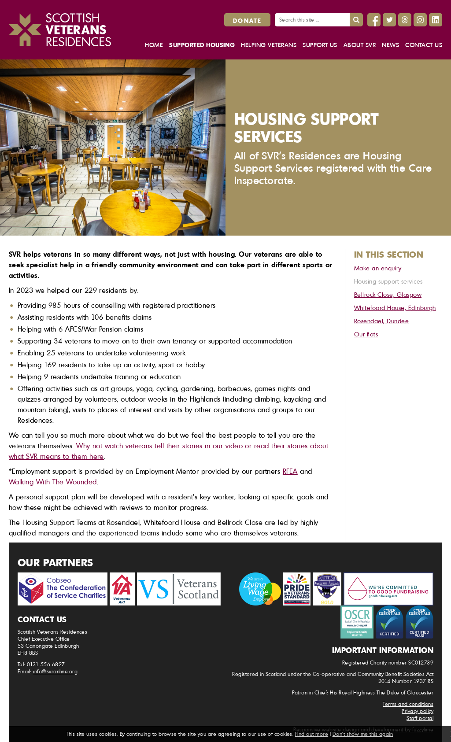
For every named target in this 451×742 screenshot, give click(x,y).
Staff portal (420, 718)
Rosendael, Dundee (381, 321)
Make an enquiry (377, 268)
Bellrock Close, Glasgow (387, 294)
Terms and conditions (408, 704)
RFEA (290, 471)
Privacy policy (417, 711)
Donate (247, 20)
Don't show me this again (363, 734)
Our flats (366, 334)
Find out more (311, 734)
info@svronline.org (55, 671)
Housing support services (388, 281)
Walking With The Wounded (53, 481)
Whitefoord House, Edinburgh (395, 307)
